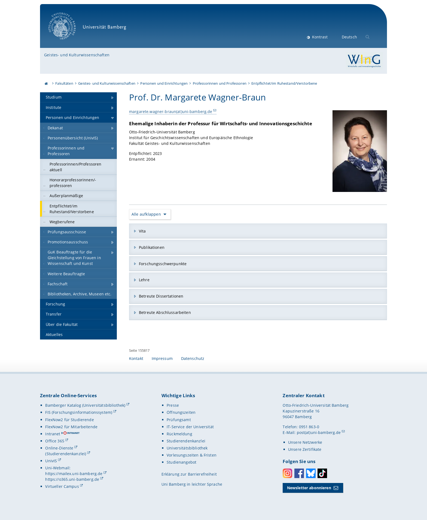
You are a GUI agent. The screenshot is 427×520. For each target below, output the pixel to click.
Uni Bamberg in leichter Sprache (191, 484)
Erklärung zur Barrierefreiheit (189, 474)
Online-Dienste (59, 448)
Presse (173, 405)
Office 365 (54, 440)
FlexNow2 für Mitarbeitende (71, 426)
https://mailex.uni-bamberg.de (73, 473)
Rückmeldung (179, 433)
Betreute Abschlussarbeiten (165, 312)
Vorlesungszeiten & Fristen (191, 455)
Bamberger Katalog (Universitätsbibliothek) (85, 405)
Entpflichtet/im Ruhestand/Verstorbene (284, 83)
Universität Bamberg (89, 29)
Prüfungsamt (179, 419)
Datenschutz (193, 358)
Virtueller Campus (62, 486)
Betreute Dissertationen (161, 296)
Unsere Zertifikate (305, 449)
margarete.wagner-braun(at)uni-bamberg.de (170, 111)
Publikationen (151, 247)
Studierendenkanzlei (186, 440)
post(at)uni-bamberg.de (319, 432)
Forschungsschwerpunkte (163, 263)
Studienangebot (181, 462)
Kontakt (136, 358)
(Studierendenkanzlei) (65, 453)
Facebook (299, 473)
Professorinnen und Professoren (219, 83)
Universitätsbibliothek (187, 448)
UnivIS (51, 460)
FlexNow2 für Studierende (69, 419)
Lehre (144, 279)
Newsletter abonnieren (309, 487)
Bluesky (311, 473)
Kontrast (319, 36)
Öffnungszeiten (181, 412)
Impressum (162, 358)
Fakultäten (64, 83)
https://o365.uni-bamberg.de (72, 479)
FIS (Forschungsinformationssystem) (78, 412)
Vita (142, 231)
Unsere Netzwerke (305, 442)
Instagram (287, 473)
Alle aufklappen (146, 214)
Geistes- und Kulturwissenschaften (76, 54)
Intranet (52, 433)
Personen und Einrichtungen (164, 83)
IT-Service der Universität (190, 426)
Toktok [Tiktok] (322, 473)
